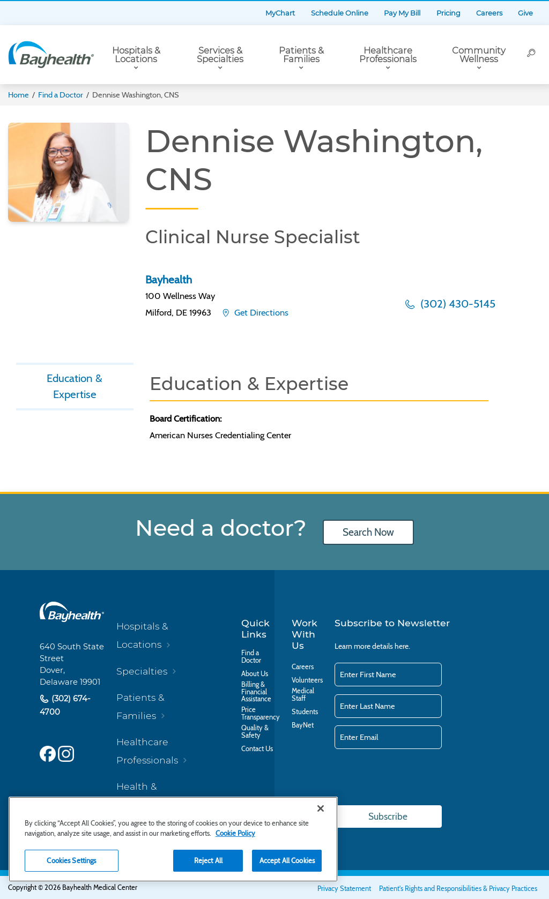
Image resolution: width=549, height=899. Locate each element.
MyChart (280, 13)
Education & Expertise (74, 386)
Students (305, 712)
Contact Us (257, 749)
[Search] (531, 54)
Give (525, 13)
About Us (254, 674)
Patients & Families (301, 55)
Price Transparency (260, 713)
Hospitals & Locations (136, 55)
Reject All (208, 860)
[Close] (320, 808)
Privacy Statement (344, 889)
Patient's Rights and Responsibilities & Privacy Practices (458, 889)
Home (18, 95)
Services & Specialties (220, 55)
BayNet (303, 725)
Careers (489, 13)
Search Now (368, 532)
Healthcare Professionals (388, 55)
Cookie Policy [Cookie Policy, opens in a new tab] (235, 833)
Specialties (141, 671)
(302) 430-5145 (456, 303)
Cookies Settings (71, 860)
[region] (173, 839)
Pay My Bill (402, 13)
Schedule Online (339, 13)
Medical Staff (303, 694)
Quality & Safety (255, 731)
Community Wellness (479, 55)
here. (402, 646)
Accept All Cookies (287, 860)
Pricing (448, 13)
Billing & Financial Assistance (256, 692)
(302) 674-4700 (65, 705)
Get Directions (260, 312)
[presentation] (416, 778)
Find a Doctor (60, 95)
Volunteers (307, 680)
